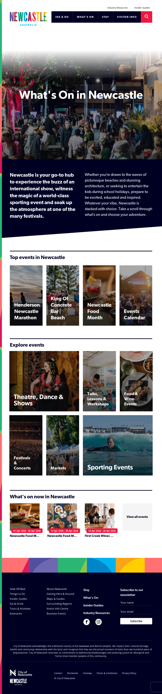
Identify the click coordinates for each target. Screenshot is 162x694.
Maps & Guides (56, 599)
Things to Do (17, 594)
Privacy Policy (129, 673)
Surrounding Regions (59, 603)
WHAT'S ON (85, 17)
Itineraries (16, 613)
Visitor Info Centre (57, 608)
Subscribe (136, 621)
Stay (86, 590)
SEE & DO (62, 17)
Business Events (56, 613)
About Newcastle (57, 589)
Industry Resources (117, 7)
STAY (105, 17)
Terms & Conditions (107, 673)
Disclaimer (72, 673)
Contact (58, 673)
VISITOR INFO (127, 17)
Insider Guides (142, 7)
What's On (90, 598)
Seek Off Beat (17, 589)
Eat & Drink (16, 603)
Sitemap (87, 673)
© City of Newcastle (64, 678)
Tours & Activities (20, 608)
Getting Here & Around (60, 594)
